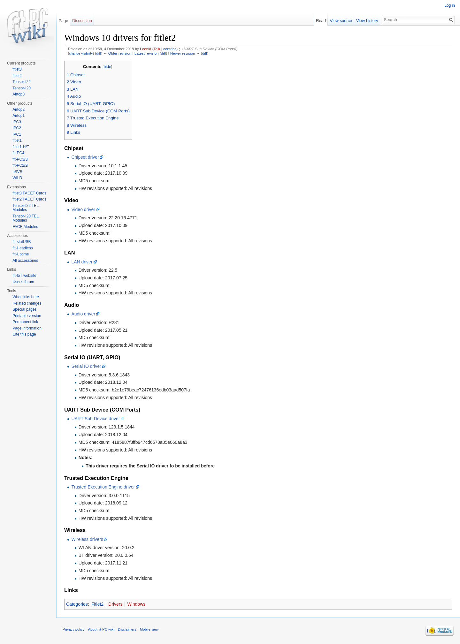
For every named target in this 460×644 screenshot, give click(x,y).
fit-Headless (22, 248)
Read (321, 20)
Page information (27, 328)
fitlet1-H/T (20, 147)
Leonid (145, 49)
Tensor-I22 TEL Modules (25, 207)
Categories (77, 604)
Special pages (24, 309)
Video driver (83, 209)
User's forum (23, 282)
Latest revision (146, 53)
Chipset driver (85, 157)
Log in (449, 5)
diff (98, 53)
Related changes (26, 303)
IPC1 (16, 134)
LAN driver (81, 261)
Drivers (115, 604)
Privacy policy (73, 629)
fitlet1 (17, 140)
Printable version (26, 316)
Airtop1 (18, 115)
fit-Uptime (20, 254)
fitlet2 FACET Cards (29, 199)
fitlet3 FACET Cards (29, 193)
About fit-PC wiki (101, 629)
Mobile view (149, 629)
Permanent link (25, 322)
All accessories (25, 260)
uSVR (17, 172)
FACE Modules (25, 226)
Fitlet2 (97, 604)
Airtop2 (18, 109)
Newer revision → (185, 53)
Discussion (82, 20)
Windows (136, 604)
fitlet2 (17, 75)
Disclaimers (127, 629)
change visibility (81, 53)
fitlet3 (17, 69)
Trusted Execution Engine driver (103, 486)
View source (341, 20)
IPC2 (16, 128)
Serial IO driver (86, 366)
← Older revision (117, 53)
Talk (157, 49)
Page (63, 20)
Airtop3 (18, 94)
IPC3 (16, 122)
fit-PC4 (18, 153)
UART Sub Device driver (95, 418)
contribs (169, 49)
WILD (17, 178)
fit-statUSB (21, 241)
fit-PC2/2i (20, 165)
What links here (25, 297)
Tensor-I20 (21, 88)
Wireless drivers (87, 539)
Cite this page (24, 334)
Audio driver (83, 313)
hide (107, 66)
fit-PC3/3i (20, 159)
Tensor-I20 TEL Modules (25, 218)
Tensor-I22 (21, 82)
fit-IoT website (24, 275)
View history (367, 20)
